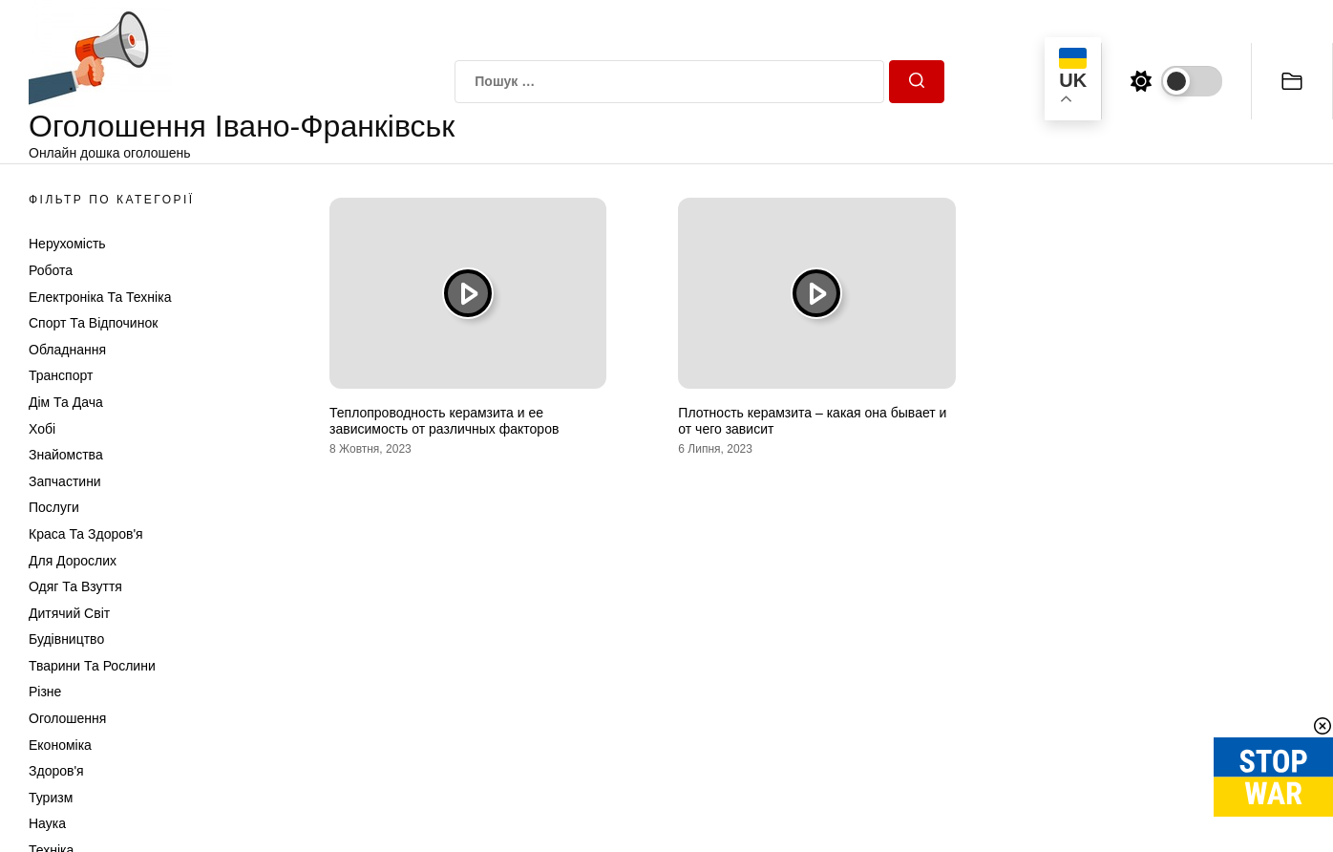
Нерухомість (67, 243)
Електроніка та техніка (100, 297)
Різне (45, 691)
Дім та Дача (66, 402)
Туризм (51, 797)
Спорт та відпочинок (93, 322)
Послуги (54, 507)
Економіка (60, 745)
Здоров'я (56, 770)
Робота (51, 270)
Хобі (42, 429)
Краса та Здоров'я (86, 534)
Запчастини (65, 481)
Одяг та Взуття (75, 586)
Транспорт (61, 375)
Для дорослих (72, 560)
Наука (47, 823)
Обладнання (67, 349)
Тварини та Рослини (92, 665)
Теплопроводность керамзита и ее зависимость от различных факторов (444, 421)
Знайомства (66, 454)
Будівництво (66, 639)
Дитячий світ (69, 613)
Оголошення (67, 718)
